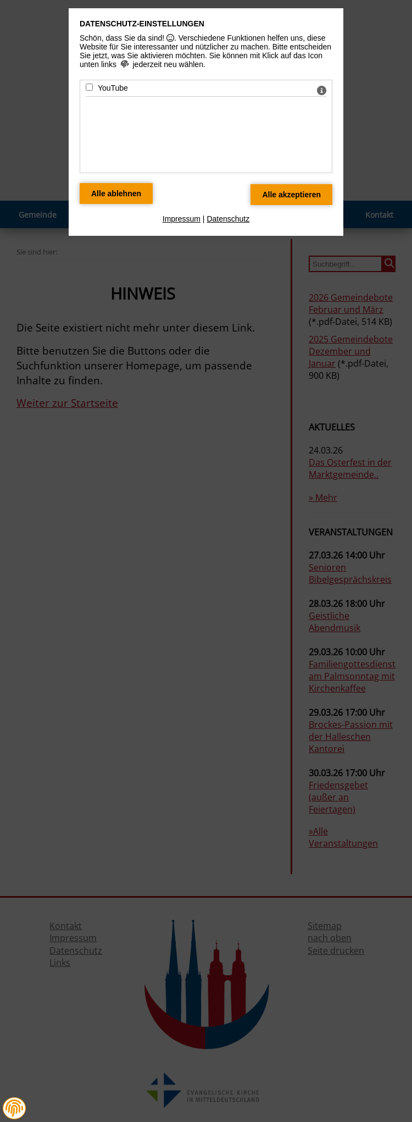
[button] (14, 1108)
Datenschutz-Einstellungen (142, 23)
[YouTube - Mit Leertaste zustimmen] (89, 87)
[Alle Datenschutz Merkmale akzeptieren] (291, 194)
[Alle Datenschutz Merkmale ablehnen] (116, 193)
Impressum (182, 218)
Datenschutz (228, 218)
